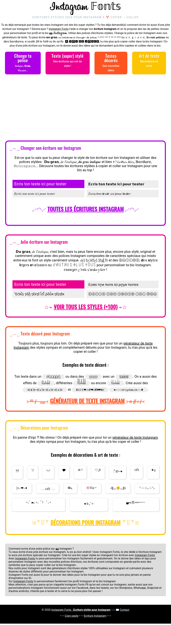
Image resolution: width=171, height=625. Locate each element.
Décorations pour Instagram (85, 524)
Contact (124, 611)
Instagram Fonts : (80, 611)
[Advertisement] (85, 109)
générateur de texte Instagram (135, 439)
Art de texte (149, 63)
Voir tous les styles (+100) (85, 309)
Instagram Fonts (59, 30)
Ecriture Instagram (95, 617)
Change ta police (23, 65)
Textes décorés (111, 65)
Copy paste (71, 617)
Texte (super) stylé (68, 63)
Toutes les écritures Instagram (85, 211)
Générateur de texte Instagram (87, 403)
